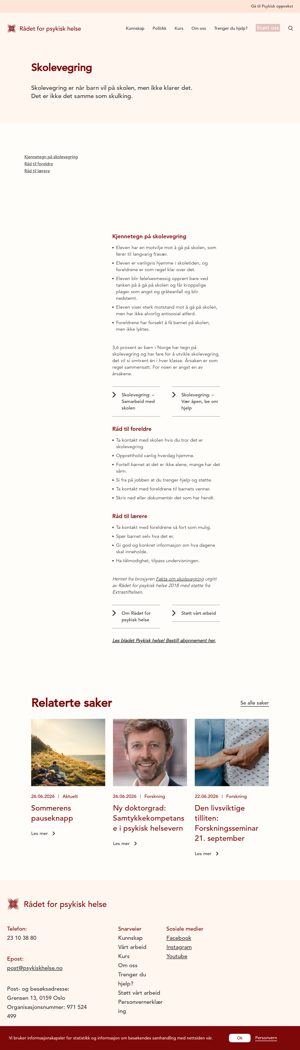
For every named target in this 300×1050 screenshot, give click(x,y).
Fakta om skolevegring (180, 579)
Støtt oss (266, 28)
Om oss (195, 28)
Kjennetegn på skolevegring (51, 156)
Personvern (266, 1037)
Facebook (178, 937)
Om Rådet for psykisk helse (131, 616)
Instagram (179, 947)
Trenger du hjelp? (227, 28)
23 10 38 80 (21, 937)
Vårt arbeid (132, 947)
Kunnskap (132, 28)
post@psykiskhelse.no (35, 967)
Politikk (156, 28)
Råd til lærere (37, 171)
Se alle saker (254, 703)
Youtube (176, 956)
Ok (240, 1038)
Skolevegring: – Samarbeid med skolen (133, 401)
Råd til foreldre (38, 164)
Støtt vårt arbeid (194, 613)
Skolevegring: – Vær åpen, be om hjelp (195, 401)
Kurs (175, 28)
